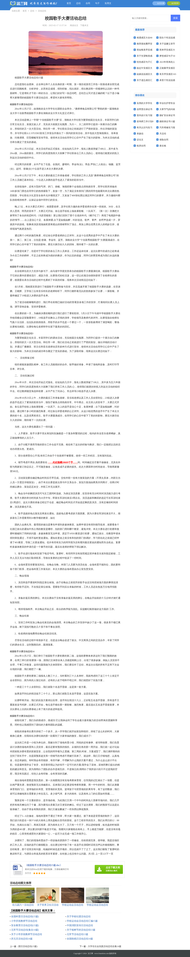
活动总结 (42, 11)
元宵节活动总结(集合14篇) (25, 930)
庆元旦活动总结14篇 (22, 938)
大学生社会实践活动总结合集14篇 (104, 946)
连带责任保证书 (144, 109)
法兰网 (90, 953)
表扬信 (140, 133)
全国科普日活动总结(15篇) (25, 916)
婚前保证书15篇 (167, 121)
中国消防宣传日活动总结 (80, 925)
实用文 (108, 3)
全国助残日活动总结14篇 (80, 938)
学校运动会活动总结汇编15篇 (82, 921)
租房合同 (141, 146)
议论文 (140, 139)
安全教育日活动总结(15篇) (25, 925)
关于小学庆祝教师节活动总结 (26, 934)
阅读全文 (74, 25)
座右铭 (162, 146)
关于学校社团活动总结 (79, 916)
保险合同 (163, 139)
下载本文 (84, 25)
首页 (69, 3)
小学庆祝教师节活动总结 (24, 921)
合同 (88, 3)
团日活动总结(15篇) (28, 946)
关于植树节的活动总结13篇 (81, 930)
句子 (97, 3)
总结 (78, 3)
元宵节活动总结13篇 (77, 934)
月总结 (162, 133)
